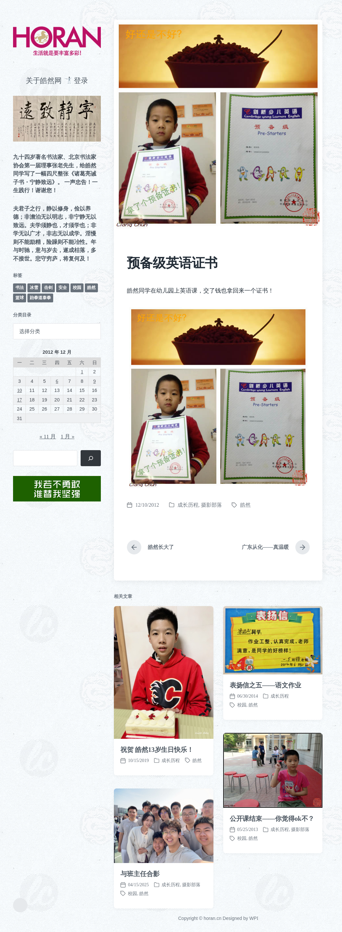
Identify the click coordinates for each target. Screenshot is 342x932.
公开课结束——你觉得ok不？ (272, 851)
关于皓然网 (44, 80)
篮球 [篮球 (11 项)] (19, 297)
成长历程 (188, 505)
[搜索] (91, 458)
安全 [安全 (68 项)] (62, 287)
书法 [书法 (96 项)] (19, 287)
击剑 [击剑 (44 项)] (48, 287)
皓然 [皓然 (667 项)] (91, 287)
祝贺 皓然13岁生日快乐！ (157, 782)
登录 (81, 80)
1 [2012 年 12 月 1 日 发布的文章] (82, 371)
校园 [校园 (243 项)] (77, 287)
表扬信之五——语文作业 (265, 718)
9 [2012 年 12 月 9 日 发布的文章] (94, 381)
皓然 (245, 505)
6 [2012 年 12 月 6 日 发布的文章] (57, 381)
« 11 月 (47, 436)
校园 (241, 871)
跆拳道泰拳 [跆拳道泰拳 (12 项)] (40, 297)
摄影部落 (211, 505)
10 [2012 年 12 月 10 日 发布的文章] (19, 390)
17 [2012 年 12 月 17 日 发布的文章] (19, 399)
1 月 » (68, 436)
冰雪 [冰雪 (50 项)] (34, 287)
